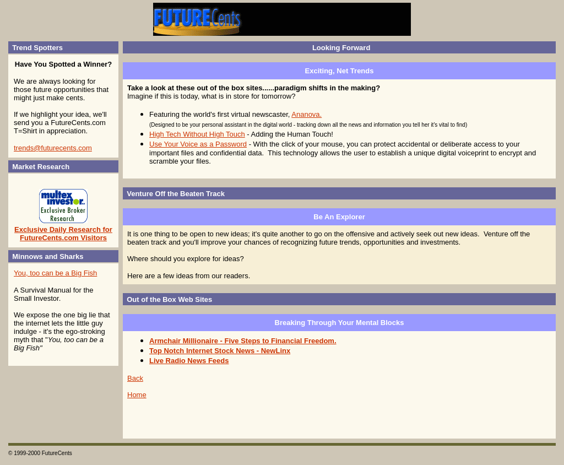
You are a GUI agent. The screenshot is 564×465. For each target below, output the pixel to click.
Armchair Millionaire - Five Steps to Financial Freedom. (243, 341)
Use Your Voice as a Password (198, 144)
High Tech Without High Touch (197, 134)
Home (137, 395)
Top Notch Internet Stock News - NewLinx (219, 351)
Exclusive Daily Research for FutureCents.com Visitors (63, 233)
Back (135, 378)
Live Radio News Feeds (189, 360)
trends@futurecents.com (53, 148)
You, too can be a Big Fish (55, 273)
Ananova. (306, 114)
